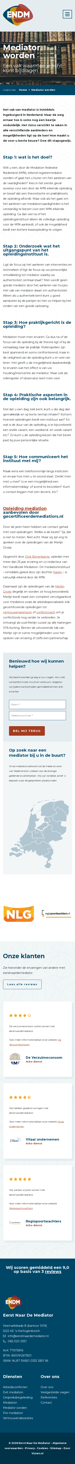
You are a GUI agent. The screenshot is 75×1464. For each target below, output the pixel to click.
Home (23, 89)
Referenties (49, 1397)
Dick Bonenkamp (37, 556)
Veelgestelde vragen (55, 1392)
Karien (57, 572)
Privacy (30, 1448)
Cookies (42, 1448)
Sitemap (55, 1448)
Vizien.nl (37, 1453)
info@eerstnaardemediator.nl (28, 1336)
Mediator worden (15, 1408)
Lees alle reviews (22, 984)
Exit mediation (13, 1392)
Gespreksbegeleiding (18, 1397)
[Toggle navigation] (67, 14)
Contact (46, 1402)
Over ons (47, 1387)
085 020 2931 (17, 1341)
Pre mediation (13, 1413)
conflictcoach (45, 612)
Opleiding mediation (25, 508)
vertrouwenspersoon (17, 612)
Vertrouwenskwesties (18, 1418)
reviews (53, 1271)
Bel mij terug (27, 731)
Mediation (10, 1402)
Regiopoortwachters (21, 1208)
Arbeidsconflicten (15, 1387)
